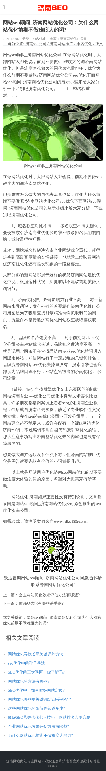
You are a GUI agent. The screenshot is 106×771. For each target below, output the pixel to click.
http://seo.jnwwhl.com (53, 7)
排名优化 (39, 39)
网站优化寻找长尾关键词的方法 (35, 654)
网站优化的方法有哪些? (28, 681)
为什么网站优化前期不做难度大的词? (40, 735)
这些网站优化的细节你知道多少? (36, 708)
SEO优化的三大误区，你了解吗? (36, 672)
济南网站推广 (61, 44)
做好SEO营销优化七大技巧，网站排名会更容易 (49, 717)
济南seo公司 (36, 44)
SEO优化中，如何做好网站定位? (36, 690)
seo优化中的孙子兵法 (26, 663)
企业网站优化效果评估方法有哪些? (49, 595)
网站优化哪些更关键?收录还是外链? (39, 699)
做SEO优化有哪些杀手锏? (41, 603)
